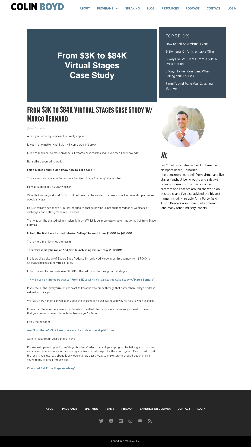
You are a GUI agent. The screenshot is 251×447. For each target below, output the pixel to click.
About (85, 8)
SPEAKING (91, 408)
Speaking (132, 8)
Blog (150, 8)
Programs (107, 8)
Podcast (193, 8)
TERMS (109, 408)
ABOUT (50, 408)
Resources (170, 8)
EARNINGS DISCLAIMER (155, 408)
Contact (214, 8)
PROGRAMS (69, 408)
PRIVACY (127, 408)
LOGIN (201, 408)
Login (232, 8)
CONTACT (184, 408)
